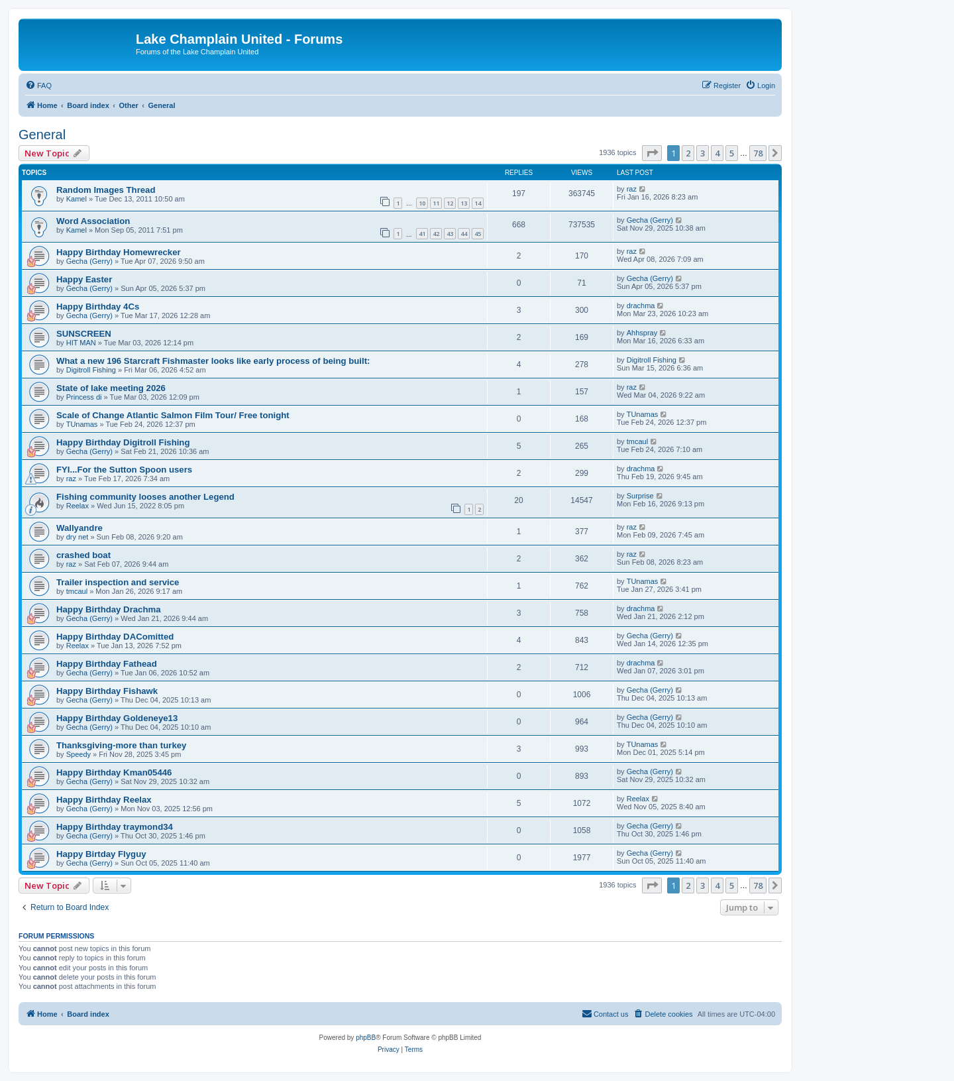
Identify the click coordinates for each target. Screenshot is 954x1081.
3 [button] (702, 153)
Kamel (76, 199)
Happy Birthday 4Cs (97, 307)
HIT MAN (81, 343)
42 (436, 233)
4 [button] (717, 153)
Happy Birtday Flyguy (101, 854)
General (42, 134)
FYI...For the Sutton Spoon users (124, 470)
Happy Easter (84, 279)
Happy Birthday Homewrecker (118, 252)
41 (422, 233)
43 (450, 233)
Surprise (640, 496)
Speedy (78, 754)
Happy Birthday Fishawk (107, 691)
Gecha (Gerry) (650, 220)
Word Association (93, 221)
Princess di (84, 397)
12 (450, 203)
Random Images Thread (106, 190)
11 (436, 203)
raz (632, 189)
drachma (641, 306)
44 (463, 233)
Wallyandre (79, 528)
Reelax (77, 506)
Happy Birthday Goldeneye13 (117, 718)
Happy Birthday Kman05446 (114, 772)
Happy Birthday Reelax (104, 800)
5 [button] (731, 153)
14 (477, 203)
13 (463, 203)
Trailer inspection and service (117, 582)
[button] (652, 153)
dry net (77, 537)
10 (422, 203)
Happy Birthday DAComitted (115, 637)
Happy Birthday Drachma (108, 609)
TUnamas (82, 424)
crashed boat (83, 555)
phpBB (366, 1037)
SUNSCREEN (83, 334)
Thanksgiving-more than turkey (121, 745)
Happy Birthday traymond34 (114, 827)
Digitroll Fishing (91, 370)
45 (477, 233)
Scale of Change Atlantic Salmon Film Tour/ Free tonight (173, 415)
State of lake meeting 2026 (111, 388)
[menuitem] (38, 85)
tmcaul (637, 441)
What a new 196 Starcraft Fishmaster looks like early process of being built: (213, 361)
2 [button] (688, 153)
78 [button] (758, 153)
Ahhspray (642, 333)
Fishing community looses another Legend (145, 497)
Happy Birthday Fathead (106, 664)
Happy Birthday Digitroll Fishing (122, 442)
